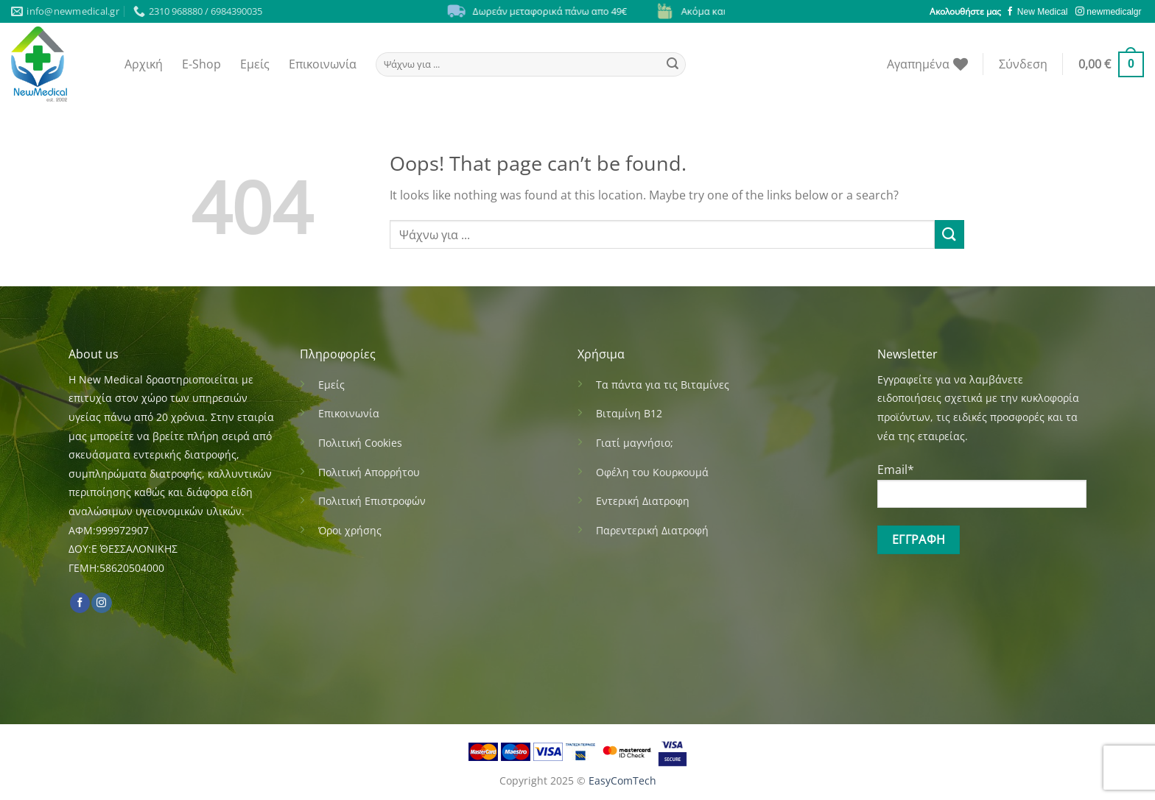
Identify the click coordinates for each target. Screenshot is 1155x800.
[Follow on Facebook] (80, 602)
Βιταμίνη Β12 (629, 413)
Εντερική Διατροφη (642, 501)
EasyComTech (622, 780)
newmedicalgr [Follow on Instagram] (1108, 12)
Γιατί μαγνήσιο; (634, 443)
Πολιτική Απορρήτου (369, 472)
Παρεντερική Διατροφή (652, 530)
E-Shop (201, 64)
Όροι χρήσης (350, 530)
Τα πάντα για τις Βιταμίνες (662, 385)
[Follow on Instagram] (101, 602)
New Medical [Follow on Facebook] (1037, 12)
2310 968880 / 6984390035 (197, 11)
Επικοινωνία (323, 64)
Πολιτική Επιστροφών (372, 501)
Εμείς (255, 64)
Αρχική (143, 64)
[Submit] (672, 64)
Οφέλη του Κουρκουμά (652, 472)
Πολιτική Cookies (360, 443)
